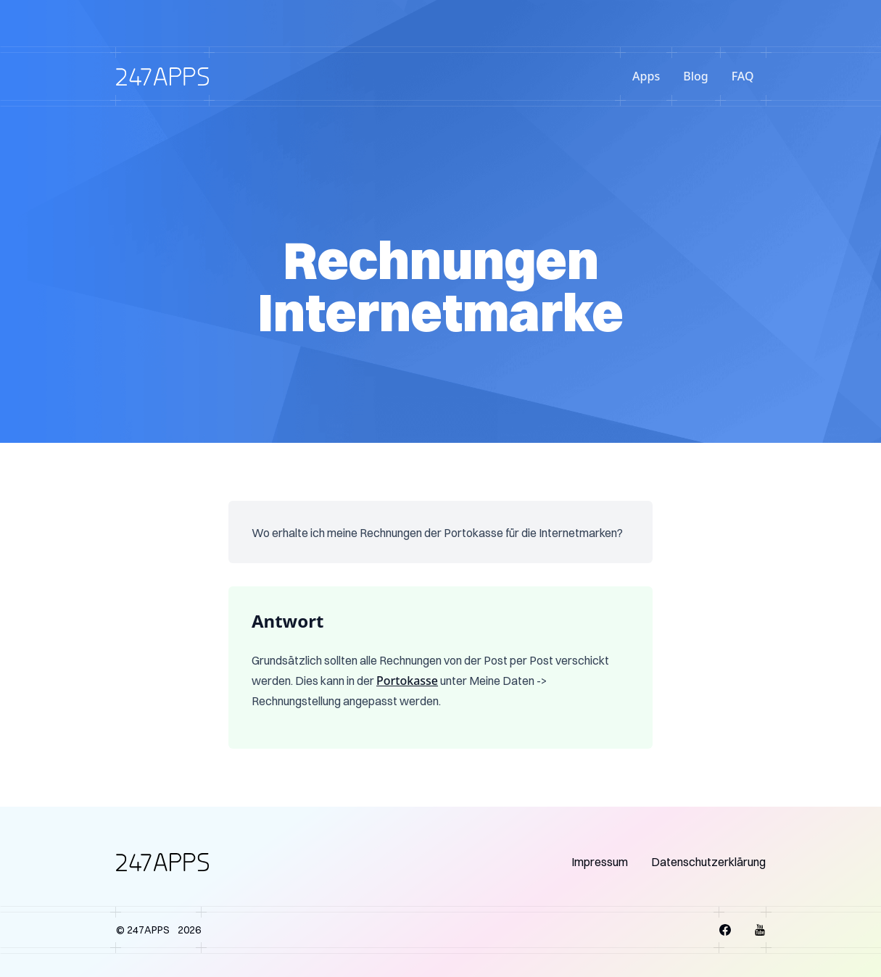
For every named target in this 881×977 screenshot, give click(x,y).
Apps (646, 76)
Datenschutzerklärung (708, 862)
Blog (695, 76)
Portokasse (407, 681)
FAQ (743, 76)
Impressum (599, 862)
